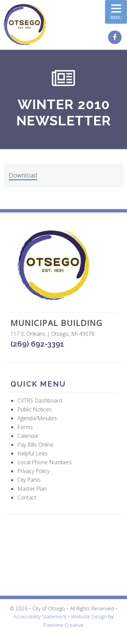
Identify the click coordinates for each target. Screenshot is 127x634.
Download (23, 175)
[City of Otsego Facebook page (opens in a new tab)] (115, 37)
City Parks (29, 480)
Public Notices (34, 409)
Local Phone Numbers (44, 462)
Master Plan (32, 488)
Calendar (28, 435)
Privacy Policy (33, 471)
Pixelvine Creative (63, 624)
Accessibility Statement (39, 616)
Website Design (89, 616)
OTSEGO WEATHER (63, 555)
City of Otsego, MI (25, 24)
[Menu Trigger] (116, 12)
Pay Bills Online (35, 444)
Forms (25, 427)
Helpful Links (32, 453)
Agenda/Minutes (37, 418)
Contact (26, 497)
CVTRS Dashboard (39, 400)
